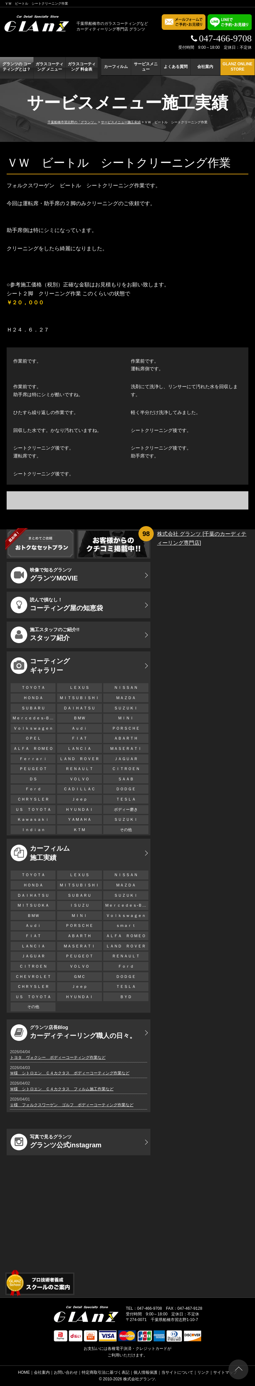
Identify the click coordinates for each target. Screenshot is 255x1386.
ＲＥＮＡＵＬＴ (79, 768)
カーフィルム (116, 66)
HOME (24, 1372)
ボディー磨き (126, 809)
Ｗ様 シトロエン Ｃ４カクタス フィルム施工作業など (62, 1089)
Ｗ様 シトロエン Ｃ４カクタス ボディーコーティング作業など (69, 1073)
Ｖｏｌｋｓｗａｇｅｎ (33, 728)
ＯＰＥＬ (33, 738)
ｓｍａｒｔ (126, 925)
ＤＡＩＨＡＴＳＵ (79, 708)
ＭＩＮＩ (126, 718)
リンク (203, 1372)
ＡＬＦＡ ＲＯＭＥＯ (33, 748)
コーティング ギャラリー (40, 665)
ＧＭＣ (79, 976)
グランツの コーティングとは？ (16, 67)
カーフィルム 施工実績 (40, 853)
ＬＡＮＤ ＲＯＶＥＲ (79, 758)
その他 (126, 829)
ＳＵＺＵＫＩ (126, 708)
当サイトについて (177, 1372)
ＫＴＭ (79, 829)
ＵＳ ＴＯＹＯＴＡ (33, 809)
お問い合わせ (66, 1372)
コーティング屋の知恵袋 (57, 605)
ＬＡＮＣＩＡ (79, 748)
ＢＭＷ (79, 718)
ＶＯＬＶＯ (79, 779)
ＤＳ (33, 779)
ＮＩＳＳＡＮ (126, 687)
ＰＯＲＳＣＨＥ (126, 728)
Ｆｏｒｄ (33, 789)
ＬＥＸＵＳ (79, 687)
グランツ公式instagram (56, 1142)
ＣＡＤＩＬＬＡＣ (79, 789)
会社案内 (205, 66)
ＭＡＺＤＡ (126, 697)
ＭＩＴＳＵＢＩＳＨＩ (79, 697)
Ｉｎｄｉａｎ (33, 829)
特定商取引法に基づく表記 (105, 1372)
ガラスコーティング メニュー (49, 67)
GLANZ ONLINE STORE (237, 67)
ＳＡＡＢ (126, 779)
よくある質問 (176, 66)
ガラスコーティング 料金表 (82, 67)
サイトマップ (225, 1372)
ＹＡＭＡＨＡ (79, 819)
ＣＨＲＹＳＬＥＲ (33, 799)
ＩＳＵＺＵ (79, 905)
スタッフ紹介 (45, 635)
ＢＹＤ (126, 996)
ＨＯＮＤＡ (33, 697)
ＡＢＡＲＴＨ (126, 738)
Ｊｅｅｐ (79, 799)
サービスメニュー (146, 67)
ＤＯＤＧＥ (126, 789)
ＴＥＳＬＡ (126, 799)
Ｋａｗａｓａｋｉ (33, 819)
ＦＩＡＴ (79, 738)
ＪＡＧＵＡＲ (126, 758)
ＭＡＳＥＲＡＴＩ (126, 748)
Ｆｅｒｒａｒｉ (33, 758)
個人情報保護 (145, 1372)
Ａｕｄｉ (79, 728)
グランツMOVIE (44, 575)
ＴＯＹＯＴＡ (33, 687)
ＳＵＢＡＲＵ (33, 708)
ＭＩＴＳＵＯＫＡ (33, 905)
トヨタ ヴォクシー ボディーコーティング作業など (58, 1057)
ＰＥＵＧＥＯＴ (33, 768)
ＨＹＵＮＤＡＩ (79, 809)
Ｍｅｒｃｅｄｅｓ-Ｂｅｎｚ (33, 718)
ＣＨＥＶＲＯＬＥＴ (33, 976)
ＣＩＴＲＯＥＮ (128, 768)
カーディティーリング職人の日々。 (73, 1032)
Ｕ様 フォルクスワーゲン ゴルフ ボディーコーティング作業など (71, 1105)
